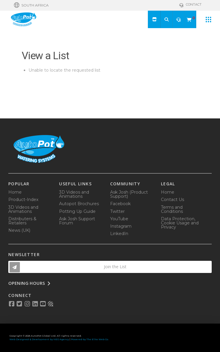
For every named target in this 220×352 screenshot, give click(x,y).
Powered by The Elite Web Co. (90, 339)
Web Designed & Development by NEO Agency (39, 339)
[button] (31, 5)
